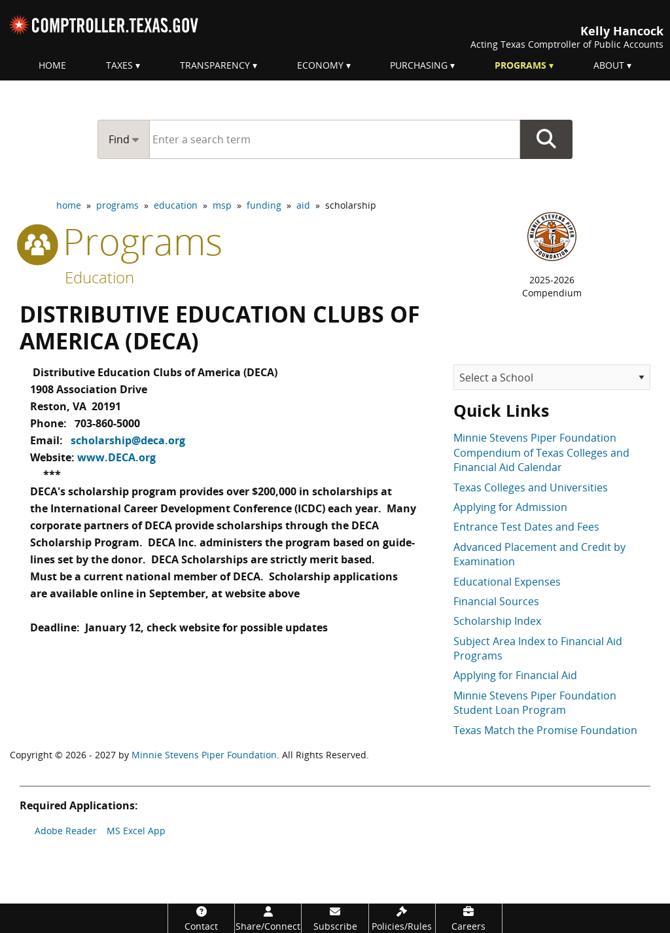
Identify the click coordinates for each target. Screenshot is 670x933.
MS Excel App (136, 830)
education (176, 205)
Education (99, 277)
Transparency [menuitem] (215, 65)
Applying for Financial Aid (515, 675)
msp (222, 205)
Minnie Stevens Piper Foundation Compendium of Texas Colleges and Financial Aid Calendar (541, 452)
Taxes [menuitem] (119, 65)
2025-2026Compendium (552, 286)
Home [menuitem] (52, 65)
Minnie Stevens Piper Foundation (204, 754)
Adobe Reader (66, 830)
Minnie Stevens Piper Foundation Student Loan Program (534, 702)
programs (117, 205)
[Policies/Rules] (402, 918)
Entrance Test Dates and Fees (526, 526)
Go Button (546, 139)
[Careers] (469, 918)
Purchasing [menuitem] (419, 65)
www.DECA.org (116, 451)
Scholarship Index (497, 621)
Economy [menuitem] (320, 65)
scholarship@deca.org (128, 435)
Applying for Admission (510, 507)
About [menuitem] (608, 65)
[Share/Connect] (268, 918)
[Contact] (201, 918)
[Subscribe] (335, 918)
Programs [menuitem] (520, 65)
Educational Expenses (507, 581)
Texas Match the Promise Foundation (545, 730)
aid (303, 205)
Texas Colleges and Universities (530, 487)
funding (264, 205)
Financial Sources (496, 601)
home (68, 205)
